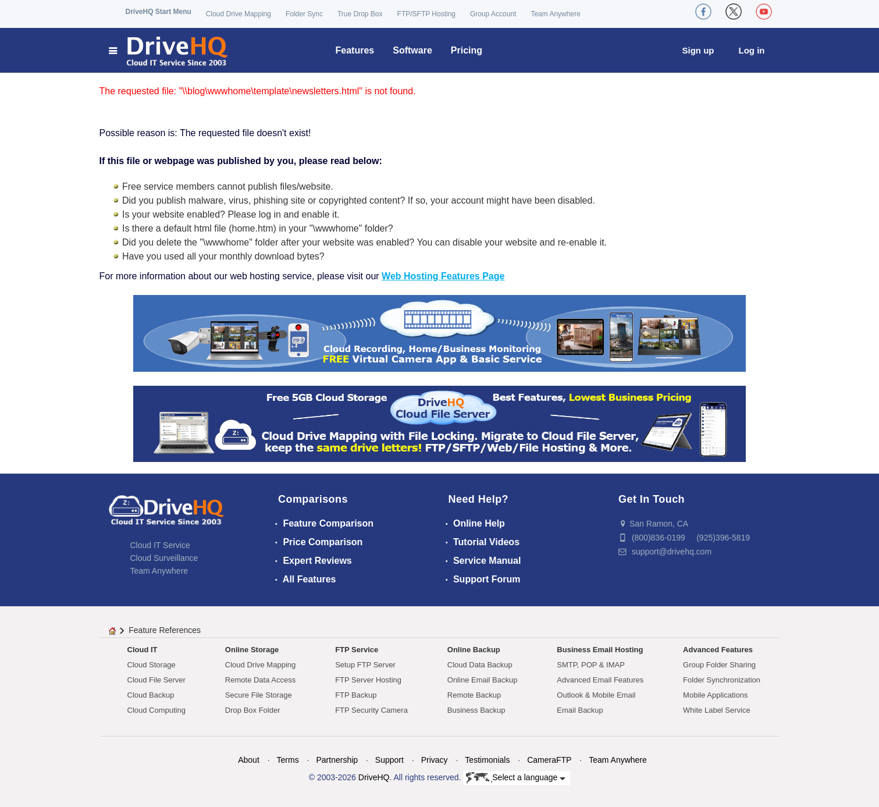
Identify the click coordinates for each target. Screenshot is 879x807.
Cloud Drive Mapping (238, 14)
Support (389, 760)
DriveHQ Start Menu (158, 12)
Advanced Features (718, 649)
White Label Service (716, 710)
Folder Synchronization (721, 680)
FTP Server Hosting (368, 680)
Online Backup (473, 649)
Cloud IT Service (160, 545)
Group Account (493, 14)
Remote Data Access (260, 680)
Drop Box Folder (252, 710)
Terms (288, 760)
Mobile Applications (715, 695)
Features (355, 50)
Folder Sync (304, 14)
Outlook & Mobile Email (596, 695)
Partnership (337, 760)
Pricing (466, 50)
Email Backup (580, 710)
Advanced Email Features (600, 680)
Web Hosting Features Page (443, 276)
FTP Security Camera (371, 710)
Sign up (698, 50)
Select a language (515, 778)
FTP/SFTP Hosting (426, 14)
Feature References (165, 630)
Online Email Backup (482, 680)
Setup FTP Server (365, 664)
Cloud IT (142, 649)
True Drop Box (360, 14)
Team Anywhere (555, 14)
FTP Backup (355, 695)
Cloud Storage (151, 664)
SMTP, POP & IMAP (591, 664)
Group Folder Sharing (719, 664)
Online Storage (252, 649)
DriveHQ (374, 777)
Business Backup (476, 710)
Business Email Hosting (600, 649)
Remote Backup (474, 695)
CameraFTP (549, 760)
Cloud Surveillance (164, 558)
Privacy (434, 760)
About (248, 760)
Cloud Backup (151, 695)
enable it (319, 214)
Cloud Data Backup (480, 664)
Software (412, 50)
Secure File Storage (258, 695)
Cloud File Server (156, 680)
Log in (752, 50)
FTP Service (356, 649)
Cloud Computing (156, 710)
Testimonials (487, 760)
